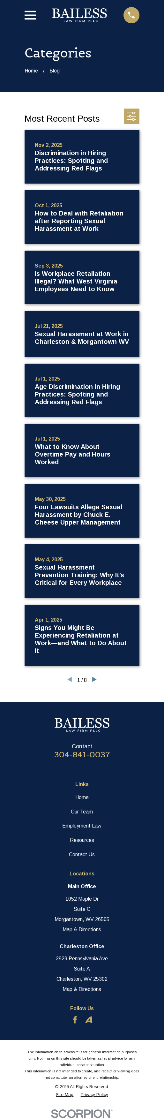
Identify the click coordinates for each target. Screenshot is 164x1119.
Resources (82, 840)
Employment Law (81, 825)
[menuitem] (64, 1095)
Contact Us (82, 854)
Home (82, 797)
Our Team (82, 811)
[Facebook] (74, 1019)
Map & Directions (82, 929)
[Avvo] (88, 1019)
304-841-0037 (82, 755)
